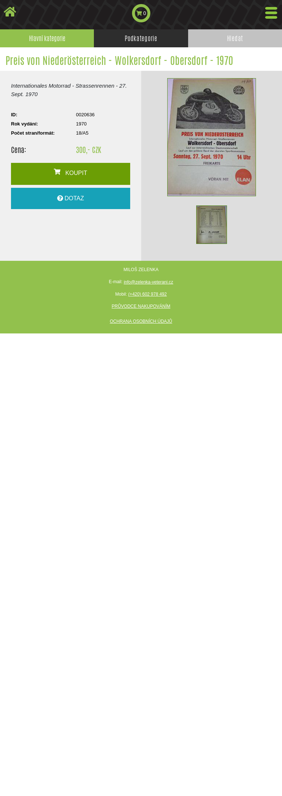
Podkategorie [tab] (141, 38)
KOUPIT (70, 172)
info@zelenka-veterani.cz (148, 282)
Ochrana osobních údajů (141, 321)
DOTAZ (70, 198)
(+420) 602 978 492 (147, 294)
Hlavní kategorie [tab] (47, 38)
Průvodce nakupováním (140, 306)
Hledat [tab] (235, 38)
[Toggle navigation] (271, 13)
